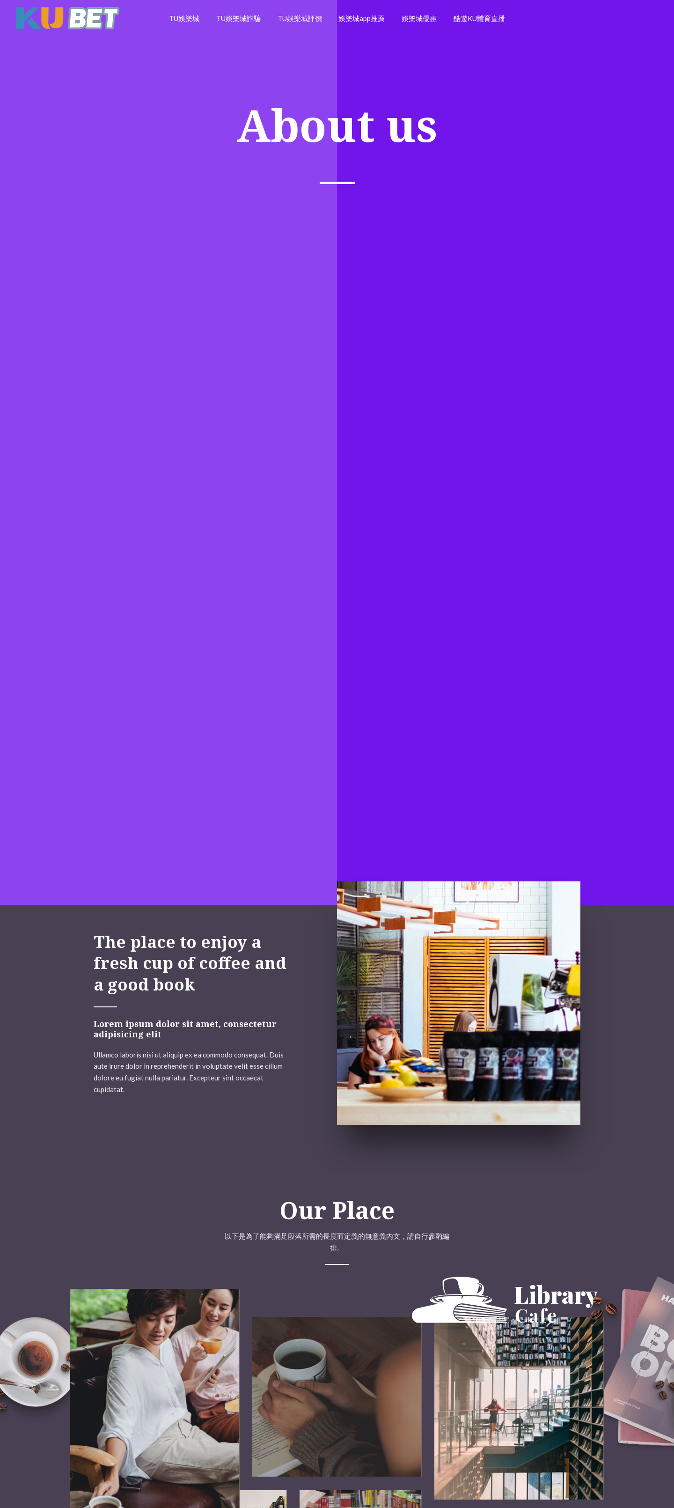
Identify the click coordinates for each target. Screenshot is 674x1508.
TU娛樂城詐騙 (242, 18)
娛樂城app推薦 (360, 18)
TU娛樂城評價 (301, 18)
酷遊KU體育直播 (472, 18)
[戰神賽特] (67, 17)
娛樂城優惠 (415, 18)
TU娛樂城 (191, 18)
